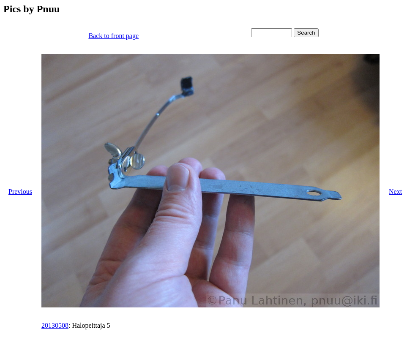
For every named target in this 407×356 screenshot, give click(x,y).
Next (395, 191)
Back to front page (113, 35)
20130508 (54, 325)
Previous (20, 191)
